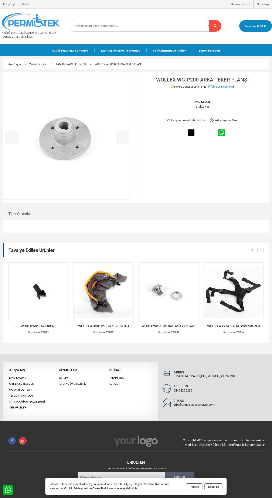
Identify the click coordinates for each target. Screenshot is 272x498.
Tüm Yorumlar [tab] (19, 214)
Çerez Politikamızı (104, 488)
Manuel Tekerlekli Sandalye (120, 51)
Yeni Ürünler (17, 407)
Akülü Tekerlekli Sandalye (70, 51)
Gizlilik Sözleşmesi (21, 383)
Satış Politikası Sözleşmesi (27, 401)
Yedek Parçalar (209, 51)
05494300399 (183, 390)
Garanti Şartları (20, 389)
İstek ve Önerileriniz (72, 383)
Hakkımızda (116, 377)
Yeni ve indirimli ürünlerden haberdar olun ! (136, 468)
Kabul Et (213, 486)
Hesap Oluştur (240, 4)
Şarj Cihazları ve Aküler (169, 51)
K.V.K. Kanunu (17, 377)
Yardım (63, 377)
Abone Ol (179, 477)
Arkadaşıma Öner (224, 120)
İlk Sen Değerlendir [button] (221, 87)
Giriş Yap (263, 4)
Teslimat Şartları (21, 395)
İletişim (114, 383)
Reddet (194, 486)
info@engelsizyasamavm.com (194, 404)
